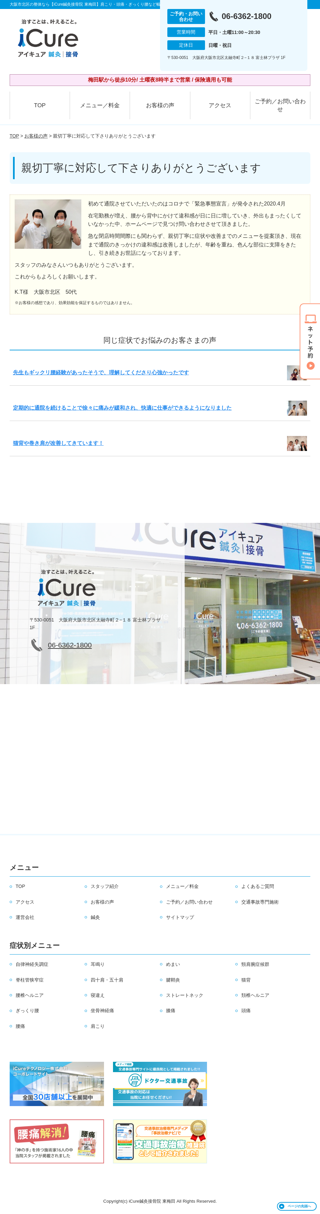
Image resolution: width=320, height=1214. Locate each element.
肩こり (98, 1026)
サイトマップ (180, 917)
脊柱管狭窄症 (30, 980)
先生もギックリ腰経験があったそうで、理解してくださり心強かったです (101, 372)
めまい (173, 964)
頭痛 (246, 1010)
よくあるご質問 (257, 886)
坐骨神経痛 (102, 1010)
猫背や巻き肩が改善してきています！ (58, 443)
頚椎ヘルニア (255, 995)
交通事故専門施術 (260, 902)
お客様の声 (160, 105)
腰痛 (20, 1026)
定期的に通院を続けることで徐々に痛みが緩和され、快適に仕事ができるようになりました (122, 408)
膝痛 (170, 1010)
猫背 (246, 980)
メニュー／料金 (100, 105)
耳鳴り (98, 964)
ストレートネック (184, 995)
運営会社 (25, 917)
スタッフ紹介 (105, 886)
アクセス (220, 105)
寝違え (98, 995)
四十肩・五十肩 (107, 980)
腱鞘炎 (173, 980)
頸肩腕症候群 (255, 964)
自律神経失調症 (32, 964)
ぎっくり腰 (27, 1010)
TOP (40, 105)
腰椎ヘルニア (30, 995)
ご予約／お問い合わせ (280, 105)
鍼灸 (95, 917)
